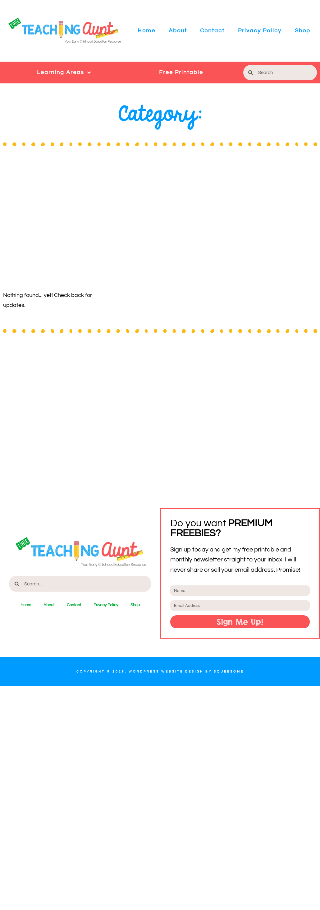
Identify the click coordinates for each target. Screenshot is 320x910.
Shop (302, 31)
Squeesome (229, 671)
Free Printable (181, 72)
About (178, 31)
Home (146, 31)
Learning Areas (64, 72)
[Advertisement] (58, 225)
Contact (212, 31)
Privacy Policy (259, 31)
